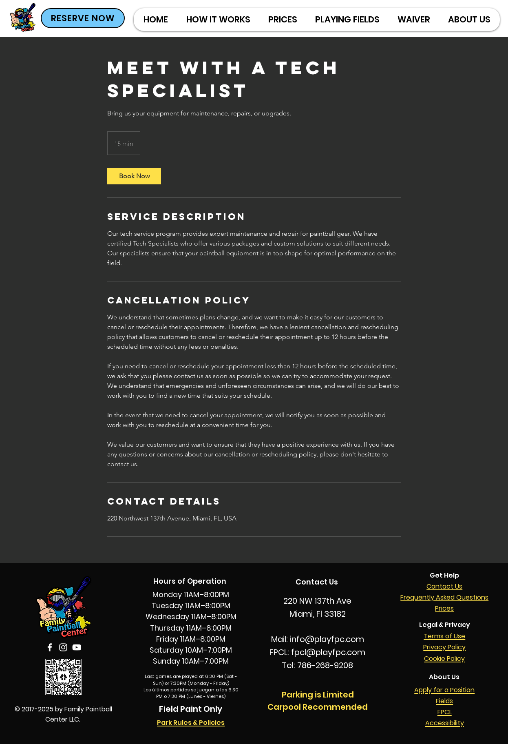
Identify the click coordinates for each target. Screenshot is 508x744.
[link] (134, 176)
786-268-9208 (325, 665)
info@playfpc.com (327, 639)
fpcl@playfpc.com (328, 652)
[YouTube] (76, 647)
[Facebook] (49, 647)
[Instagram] (63, 647)
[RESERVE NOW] (83, 18)
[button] (282, 19)
